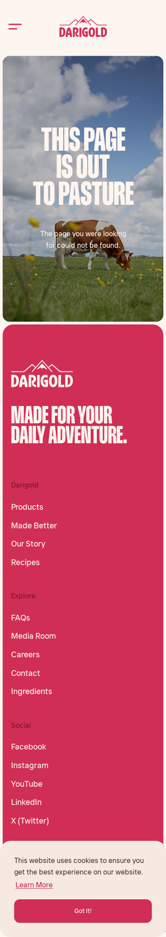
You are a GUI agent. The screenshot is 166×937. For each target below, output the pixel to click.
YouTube (26, 784)
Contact (25, 673)
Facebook (28, 747)
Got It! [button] (83, 911)
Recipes (25, 562)
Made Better (34, 526)
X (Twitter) (30, 821)
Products (27, 507)
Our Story (28, 544)
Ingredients (31, 691)
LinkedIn (26, 802)
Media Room (33, 636)
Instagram (30, 765)
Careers (25, 655)
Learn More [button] (34, 884)
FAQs (20, 618)
